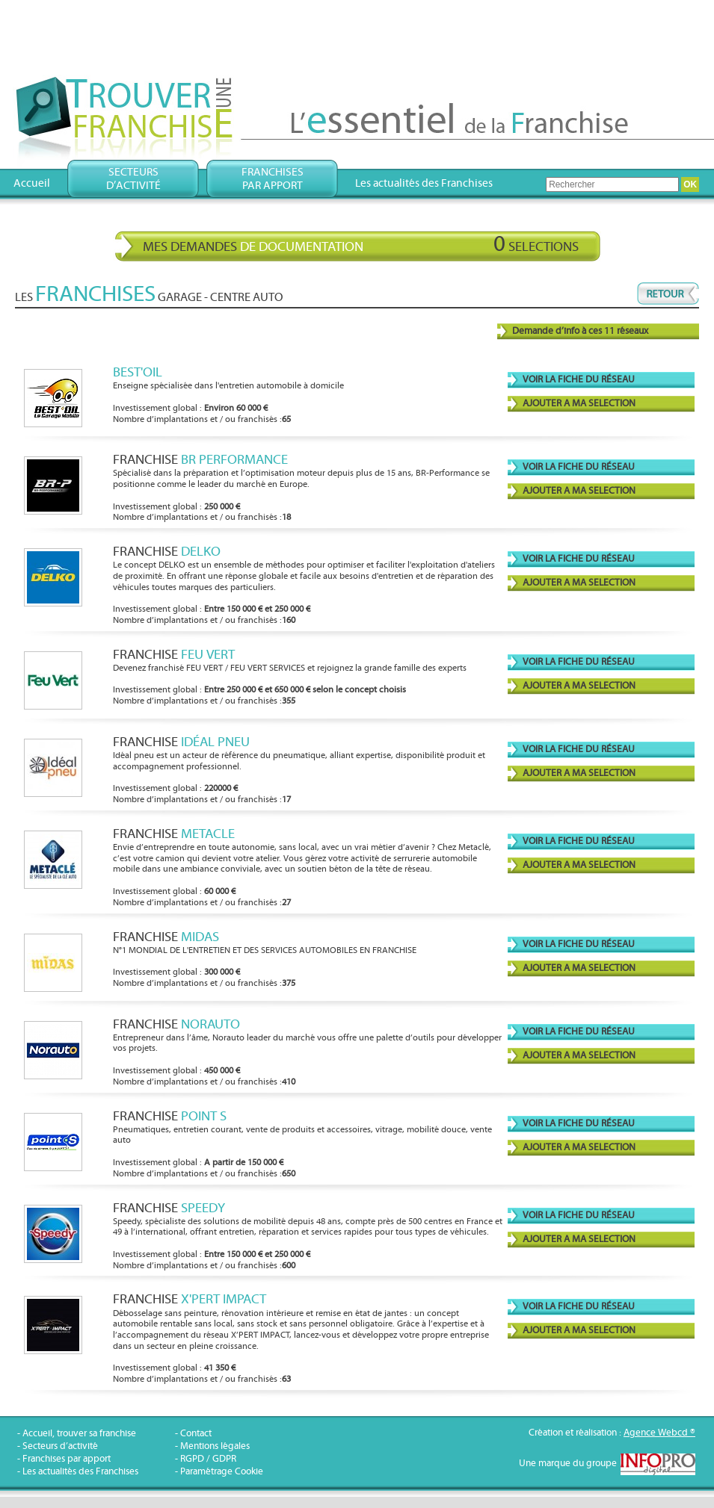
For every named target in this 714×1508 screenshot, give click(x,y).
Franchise (200, 460)
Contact (196, 1433)
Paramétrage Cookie (221, 1471)
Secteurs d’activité (60, 1446)
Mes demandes (361, 244)
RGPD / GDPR (208, 1459)
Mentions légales (215, 1446)
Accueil (31, 183)
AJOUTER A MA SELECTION (579, 403)
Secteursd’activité (133, 179)
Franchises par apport (66, 1459)
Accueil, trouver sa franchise (79, 1433)
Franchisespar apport (272, 179)
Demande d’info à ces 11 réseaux (580, 331)
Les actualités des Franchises (424, 183)
